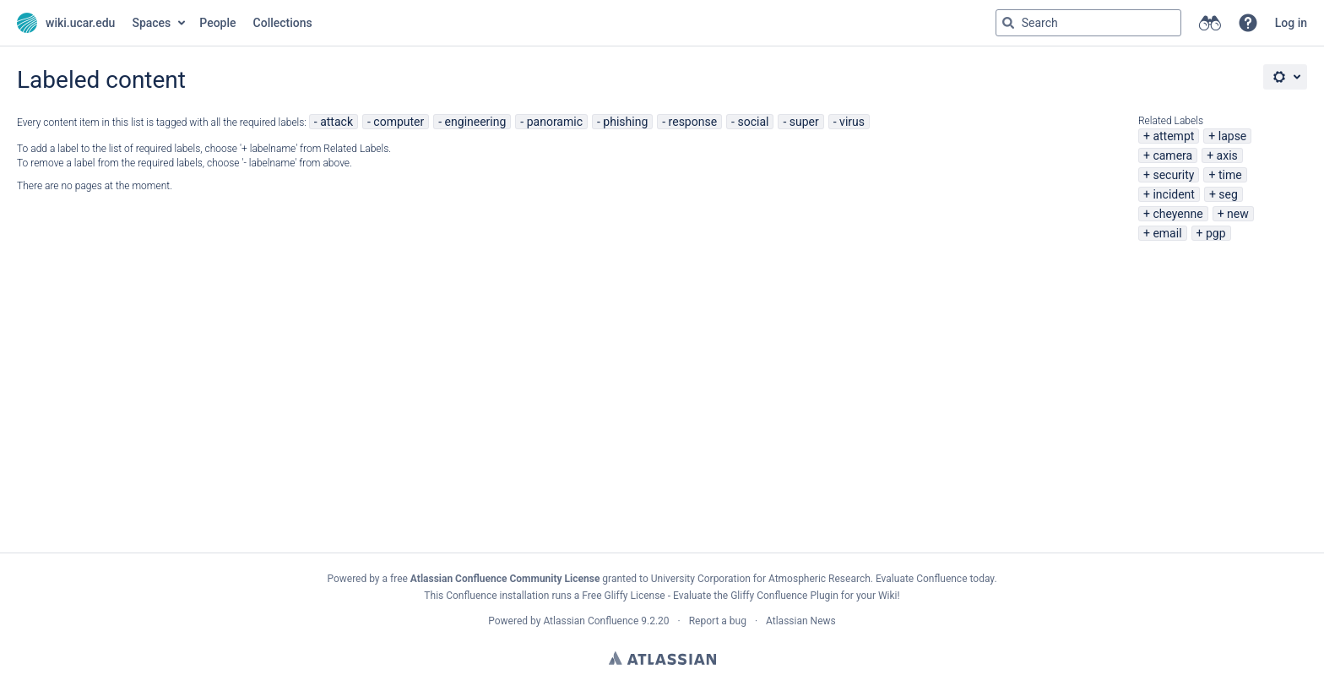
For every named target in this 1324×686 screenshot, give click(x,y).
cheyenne (1177, 213)
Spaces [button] (151, 23)
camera (1172, 155)
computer (398, 121)
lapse (1232, 136)
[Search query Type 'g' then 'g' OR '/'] (1088, 22)
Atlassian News (801, 621)
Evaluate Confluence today (935, 579)
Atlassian (662, 658)
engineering (476, 121)
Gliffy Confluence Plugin (784, 596)
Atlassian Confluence (590, 621)
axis (1227, 155)
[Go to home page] (65, 22)
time (1230, 175)
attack (336, 121)
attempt (1173, 136)
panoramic (555, 121)
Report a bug (717, 621)
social (752, 121)
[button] (1248, 22)
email (1167, 233)
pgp (1216, 233)
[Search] (1008, 23)
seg (1228, 194)
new (1238, 213)
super (804, 121)
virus (852, 121)
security (1173, 175)
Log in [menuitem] (1291, 23)
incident (1174, 194)
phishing (625, 121)
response (693, 121)
